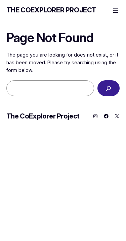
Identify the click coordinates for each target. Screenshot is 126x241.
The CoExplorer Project (51, 10)
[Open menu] (116, 10)
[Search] (108, 88)
